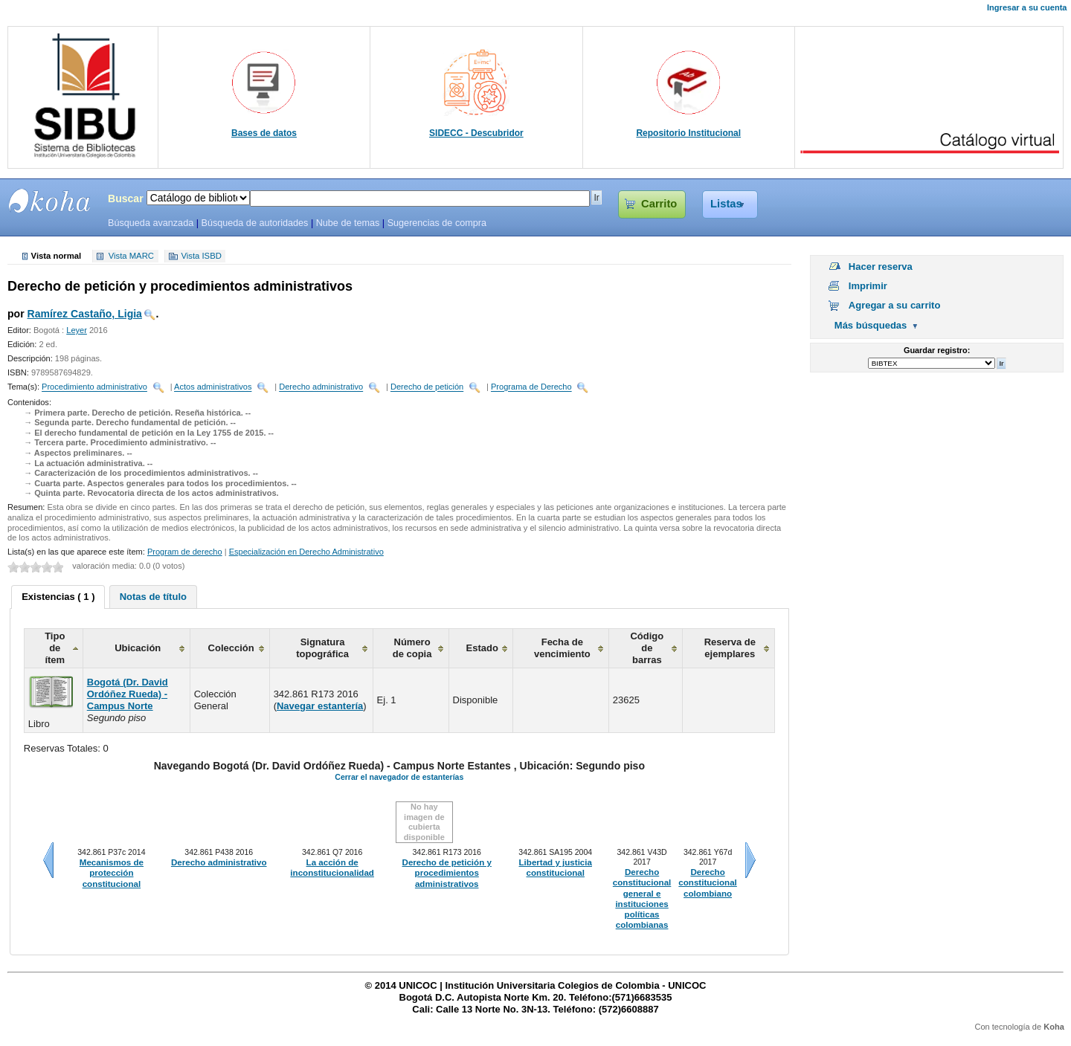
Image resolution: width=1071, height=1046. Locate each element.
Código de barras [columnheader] (646, 647)
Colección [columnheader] (231, 647)
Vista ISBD (201, 256)
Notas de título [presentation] (153, 596)
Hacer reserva (881, 266)
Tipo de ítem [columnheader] (55, 647)
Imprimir (868, 285)
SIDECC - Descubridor (476, 133)
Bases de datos (264, 133)
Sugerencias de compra (436, 223)
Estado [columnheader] (482, 647)
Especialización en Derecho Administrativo (306, 551)
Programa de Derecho (531, 387)
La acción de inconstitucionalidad (332, 867)
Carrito (659, 204)
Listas (726, 204)
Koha (1053, 1026)
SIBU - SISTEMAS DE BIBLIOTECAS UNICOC (49, 201)
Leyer (76, 330)
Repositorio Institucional (688, 133)
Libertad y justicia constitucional (555, 867)
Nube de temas (348, 223)
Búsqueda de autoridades (254, 223)
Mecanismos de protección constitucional (112, 873)
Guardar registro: (937, 350)
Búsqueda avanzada (150, 223)
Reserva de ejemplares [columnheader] (730, 647)
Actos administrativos (212, 387)
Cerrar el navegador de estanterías (399, 776)
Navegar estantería (320, 705)
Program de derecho (184, 551)
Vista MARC (131, 256)
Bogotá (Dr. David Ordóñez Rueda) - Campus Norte (127, 694)
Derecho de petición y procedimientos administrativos (447, 873)
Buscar (126, 198)
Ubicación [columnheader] (138, 647)
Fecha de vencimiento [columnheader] (562, 647)
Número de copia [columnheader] (412, 647)
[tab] (58, 597)
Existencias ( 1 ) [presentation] (58, 596)
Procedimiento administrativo (94, 387)
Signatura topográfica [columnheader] (322, 647)
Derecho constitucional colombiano (707, 883)
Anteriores (48, 860)
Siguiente (750, 860)
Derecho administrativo (321, 387)
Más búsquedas (870, 325)
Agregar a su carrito (895, 305)
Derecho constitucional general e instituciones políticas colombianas (642, 898)
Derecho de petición (426, 387)
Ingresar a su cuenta (1027, 7)
